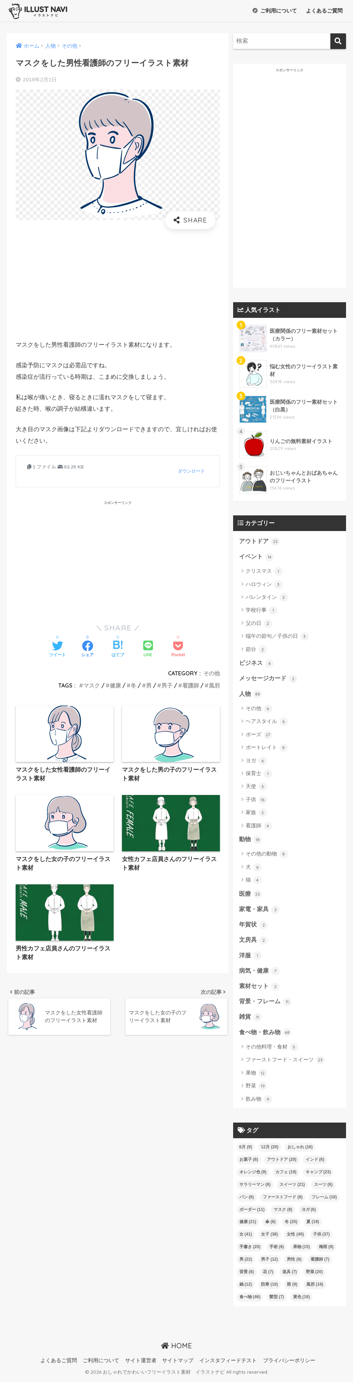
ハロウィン (264, 585)
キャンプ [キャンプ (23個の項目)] (318, 1174)
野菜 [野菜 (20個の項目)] (314, 1274)
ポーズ (259, 735)
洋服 (250, 957)
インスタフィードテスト (228, 1363)
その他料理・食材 (272, 1050)
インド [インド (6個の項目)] (315, 1161)
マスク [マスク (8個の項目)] (283, 1212)
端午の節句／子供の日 (277, 637)
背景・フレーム (265, 1004)
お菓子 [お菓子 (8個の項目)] (248, 1161)
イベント (256, 557)
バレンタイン (267, 598)
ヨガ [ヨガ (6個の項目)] (308, 1212)
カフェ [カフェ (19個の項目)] (286, 1174)
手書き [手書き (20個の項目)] (250, 1249)
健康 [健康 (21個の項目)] (247, 1224)
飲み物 (259, 1102)
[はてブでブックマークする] (118, 649)
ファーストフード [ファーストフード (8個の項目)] (282, 1199)
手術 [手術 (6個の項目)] (276, 1249)
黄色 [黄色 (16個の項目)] (301, 1299)
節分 (256, 650)
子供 (256, 800)
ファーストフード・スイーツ (285, 1063)
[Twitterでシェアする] (57, 649)
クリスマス (264, 572)
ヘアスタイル (267, 722)
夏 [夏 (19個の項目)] (312, 1224)
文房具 (253, 942)
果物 (256, 1076)
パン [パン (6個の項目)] (246, 1199)
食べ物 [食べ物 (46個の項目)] (250, 1299)
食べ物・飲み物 (265, 1035)
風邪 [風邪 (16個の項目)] (314, 1287)
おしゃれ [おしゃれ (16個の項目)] (300, 1149)
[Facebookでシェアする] (87, 649)
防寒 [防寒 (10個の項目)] (269, 1287)
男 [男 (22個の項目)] (245, 1262)
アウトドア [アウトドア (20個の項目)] (282, 1161)
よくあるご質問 (324, 11)
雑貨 (250, 1019)
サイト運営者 (140, 1363)
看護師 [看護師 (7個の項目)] (319, 1262)
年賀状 (253, 926)
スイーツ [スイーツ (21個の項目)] (292, 1186)
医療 (250, 895)
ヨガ (256, 761)
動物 (250, 840)
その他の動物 (267, 855)
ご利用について (275, 11)
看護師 (190, 685)
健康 (115, 685)
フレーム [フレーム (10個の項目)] (324, 1199)
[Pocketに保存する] (178, 649)
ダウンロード (191, 471)
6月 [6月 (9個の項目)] (245, 1149)
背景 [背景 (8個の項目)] (246, 1274)
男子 (166, 685)
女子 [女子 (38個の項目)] (269, 1237)
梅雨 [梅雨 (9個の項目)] (326, 1249)
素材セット (259, 988)
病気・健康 (259, 973)
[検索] (338, 41)
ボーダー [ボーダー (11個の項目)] (252, 1212)
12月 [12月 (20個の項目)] (269, 1149)
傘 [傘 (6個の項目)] (270, 1224)
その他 (211, 673)
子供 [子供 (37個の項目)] (321, 1237)
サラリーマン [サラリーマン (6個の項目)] (255, 1186)
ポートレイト (267, 749)
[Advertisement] (118, 284)
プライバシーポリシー (289, 1363)
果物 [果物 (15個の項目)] (301, 1249)
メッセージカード (268, 679)
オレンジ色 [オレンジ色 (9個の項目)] (253, 1174)
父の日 (259, 624)
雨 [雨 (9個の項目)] (292, 1287)
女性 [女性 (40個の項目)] (295, 1237)
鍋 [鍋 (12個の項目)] (245, 1287)
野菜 (256, 1089)
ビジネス (256, 664)
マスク (91, 685)
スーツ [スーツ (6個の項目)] (323, 1186)
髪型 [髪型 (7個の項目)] (276, 1299)
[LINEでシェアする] (148, 649)
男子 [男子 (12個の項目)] (269, 1262)
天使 (256, 788)
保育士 (259, 774)
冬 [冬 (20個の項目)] (291, 1224)
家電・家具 (259, 911)
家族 (256, 814)
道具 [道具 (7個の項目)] (289, 1274)
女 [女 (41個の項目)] (245, 1237)
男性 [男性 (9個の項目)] (294, 1262)
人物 (250, 695)
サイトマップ (177, 1363)
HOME (176, 1348)
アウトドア (259, 541)
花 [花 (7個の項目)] (268, 1274)
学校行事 (261, 610)
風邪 (214, 685)
